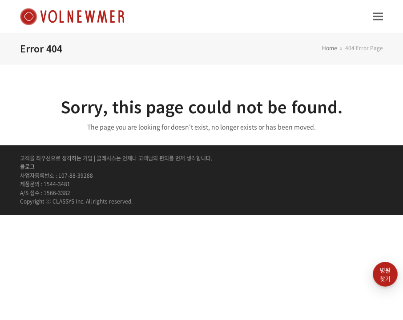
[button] (378, 16)
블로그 (27, 167)
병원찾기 (385, 274)
